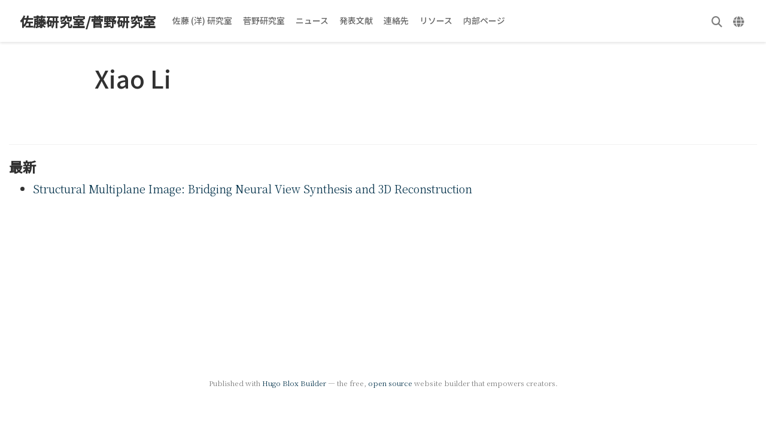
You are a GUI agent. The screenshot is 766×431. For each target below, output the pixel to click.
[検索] (717, 21)
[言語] (740, 21)
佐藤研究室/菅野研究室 (88, 21)
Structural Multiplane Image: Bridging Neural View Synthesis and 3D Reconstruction (252, 188)
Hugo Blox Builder (294, 383)
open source (390, 383)
